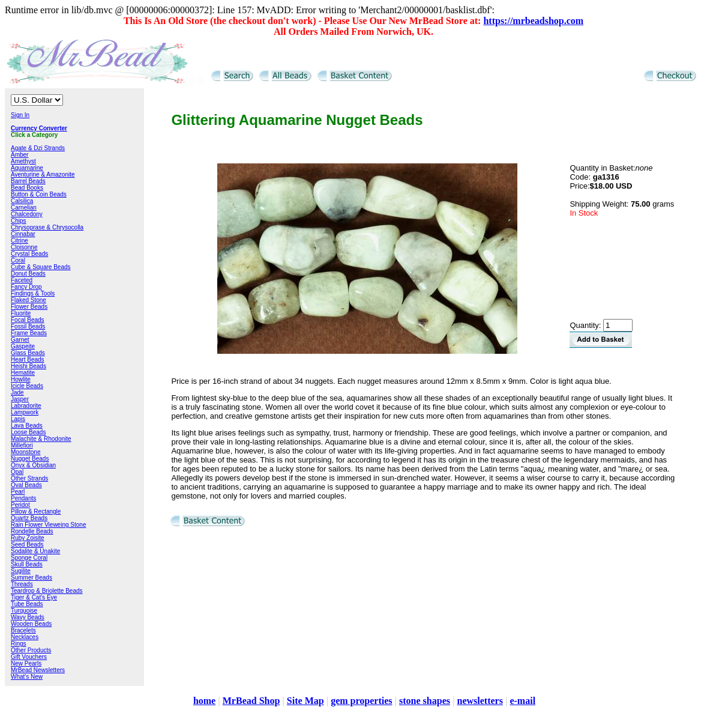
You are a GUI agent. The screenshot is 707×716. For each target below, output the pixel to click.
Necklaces (24, 637)
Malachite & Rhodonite (41, 438)
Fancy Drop (26, 287)
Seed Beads (27, 544)
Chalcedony (27, 214)
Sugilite (21, 571)
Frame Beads (29, 333)
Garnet (20, 339)
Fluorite (21, 313)
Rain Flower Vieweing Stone (48, 524)
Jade (17, 392)
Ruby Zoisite (27, 538)
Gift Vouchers (29, 657)
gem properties (361, 701)
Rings (18, 643)
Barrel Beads (28, 181)
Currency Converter (39, 128)
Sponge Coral (29, 557)
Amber (19, 154)
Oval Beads (26, 485)
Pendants (23, 498)
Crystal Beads (29, 253)
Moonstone (25, 452)
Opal (17, 472)
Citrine (19, 240)
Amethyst (23, 161)
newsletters (479, 701)
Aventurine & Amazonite (43, 174)
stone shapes (424, 701)
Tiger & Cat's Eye (34, 597)
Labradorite (26, 405)
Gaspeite (23, 346)
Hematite (23, 372)
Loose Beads (28, 432)
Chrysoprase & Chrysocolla (47, 227)
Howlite (21, 379)
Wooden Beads (31, 623)
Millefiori (22, 445)
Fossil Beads (28, 326)
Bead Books (27, 187)
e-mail (522, 701)
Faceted (21, 280)
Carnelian (24, 207)
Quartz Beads (29, 518)
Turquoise (24, 610)
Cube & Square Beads (41, 267)
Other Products (31, 650)
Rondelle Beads (32, 531)
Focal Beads (27, 320)
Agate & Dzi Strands (38, 148)
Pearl (18, 491)
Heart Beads (27, 359)
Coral (18, 260)
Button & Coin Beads (39, 194)
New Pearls (26, 663)
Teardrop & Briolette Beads (47, 590)
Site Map (305, 701)
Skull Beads (27, 564)
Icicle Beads (27, 386)
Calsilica (22, 201)
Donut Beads (28, 273)
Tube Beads (27, 604)
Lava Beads (27, 425)
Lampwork (24, 412)
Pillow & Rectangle (36, 511)
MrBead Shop (251, 701)
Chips (18, 220)
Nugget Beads (30, 458)
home (204, 701)
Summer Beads (31, 577)
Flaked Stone (28, 300)
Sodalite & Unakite (35, 551)
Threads (22, 584)
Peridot (20, 505)
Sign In (20, 115)
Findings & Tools (33, 293)
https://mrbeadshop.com (533, 21)
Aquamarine (27, 168)
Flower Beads (29, 306)
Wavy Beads (27, 617)
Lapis (18, 419)
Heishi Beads (28, 366)
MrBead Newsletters (38, 670)
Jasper (20, 399)
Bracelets (23, 630)
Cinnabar (23, 234)
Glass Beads (28, 353)
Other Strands (29, 478)
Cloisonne (24, 247)
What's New (27, 676)
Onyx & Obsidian (33, 465)
